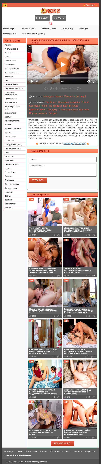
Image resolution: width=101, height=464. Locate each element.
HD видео (83, 29)
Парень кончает (38, 113)
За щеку (52, 109)
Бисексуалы (10, 65)
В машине (9, 76)
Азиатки (8, 45)
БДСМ (7, 57)
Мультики (9, 160)
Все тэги (43, 451)
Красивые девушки (69, 102)
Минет (7, 152)
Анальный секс (11, 49)
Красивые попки (38, 105)
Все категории (11, 204)
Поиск (19, 451)
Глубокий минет (38, 109)
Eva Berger (51, 102)
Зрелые (8, 117)
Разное (8, 168)
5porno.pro (19, 462)
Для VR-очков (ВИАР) (14, 88)
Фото (68, 451)
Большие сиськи (12, 69)
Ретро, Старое (11, 172)
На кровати (55, 105)
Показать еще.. (62, 443)
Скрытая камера (12, 184)
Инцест (8, 125)
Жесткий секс (11, 103)
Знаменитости (11, 113)
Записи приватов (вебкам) (12, 108)
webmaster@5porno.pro (38, 462)
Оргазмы (84, 109)
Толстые (8, 192)
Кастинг (8, 133)
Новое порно (9, 29)
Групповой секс (11, 84)
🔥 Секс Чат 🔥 (90, 5)
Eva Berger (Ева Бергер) (75, 143)
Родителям (90, 451)
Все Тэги (8, 208)
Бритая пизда (70, 105)
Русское (8, 176)
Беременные (10, 61)
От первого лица (12, 164)
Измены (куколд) (12, 121)
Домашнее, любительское (11, 93)
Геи (6, 80)
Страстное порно (68, 109)
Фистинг (8, 200)
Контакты (78, 451)
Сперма (53, 113)
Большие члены (11, 73)
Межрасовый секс (13, 148)
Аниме (7, 53)
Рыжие (85, 102)
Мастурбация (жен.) (13, 144)
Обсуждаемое (9, 33)
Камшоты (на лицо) (13, 129)
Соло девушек (11, 188)
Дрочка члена (11, 99)
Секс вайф (9, 180)
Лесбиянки (9, 141)
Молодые (9, 156)
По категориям (28, 29)
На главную (9, 451)
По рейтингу (67, 29)
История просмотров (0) (33, 33)
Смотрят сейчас (48, 29)
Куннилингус (10, 137)
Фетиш (8, 196)
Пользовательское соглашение (17, 455)
